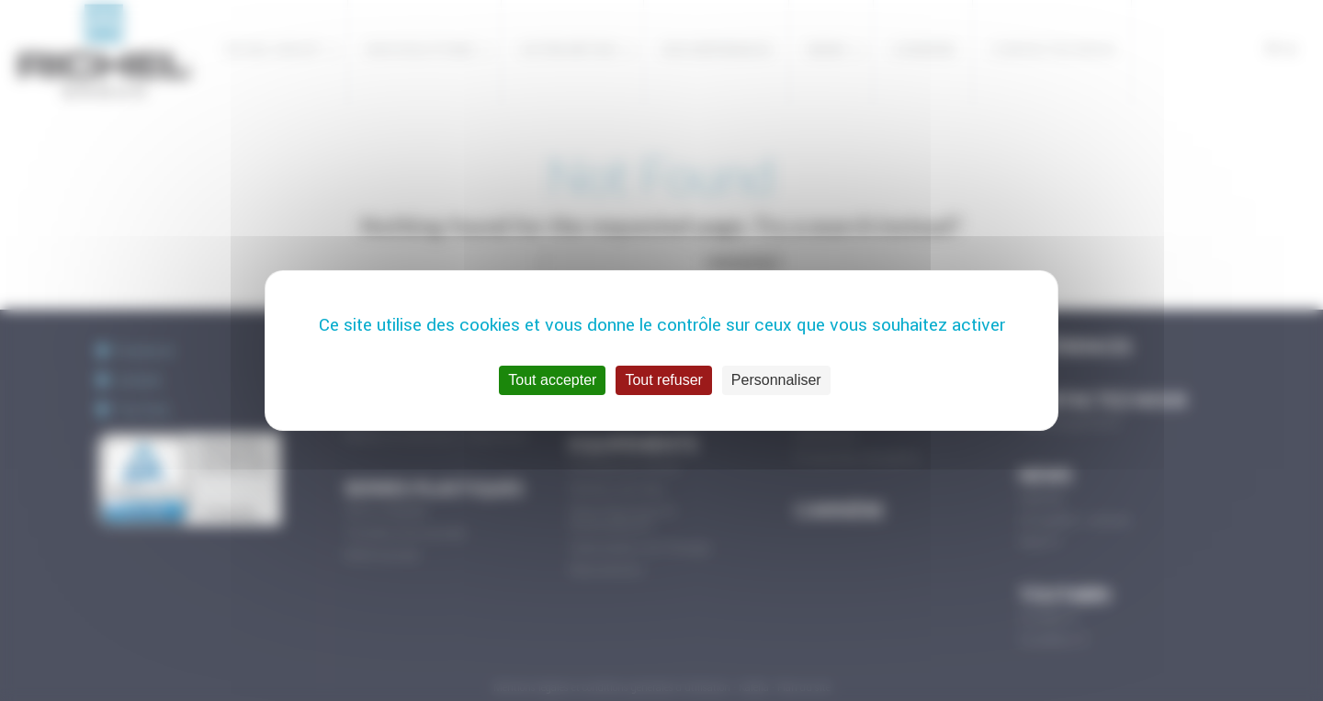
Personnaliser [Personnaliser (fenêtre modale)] (776, 380)
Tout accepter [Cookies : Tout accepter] (552, 380)
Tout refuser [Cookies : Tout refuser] (663, 380)
